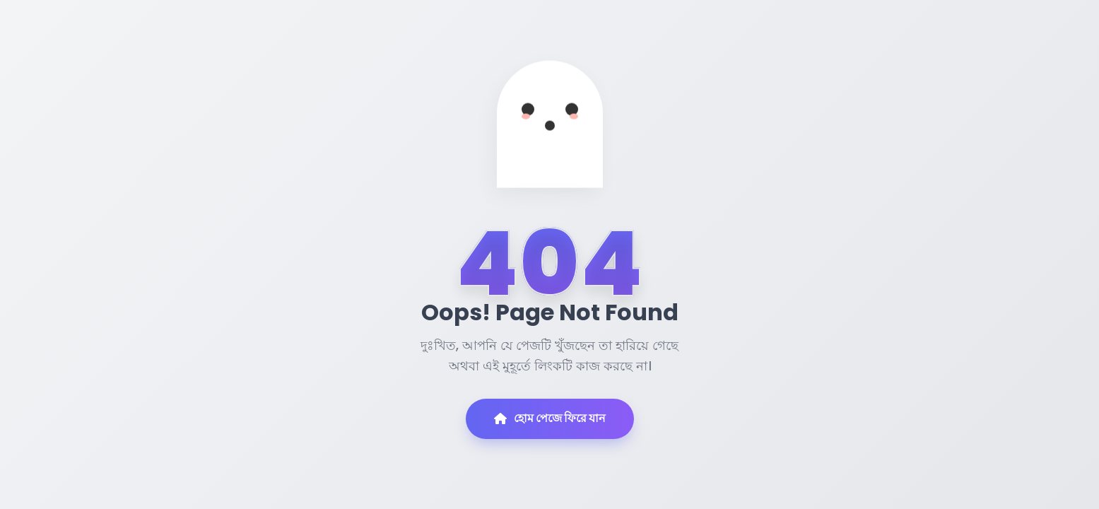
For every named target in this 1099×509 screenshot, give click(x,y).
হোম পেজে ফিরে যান (550, 418)
